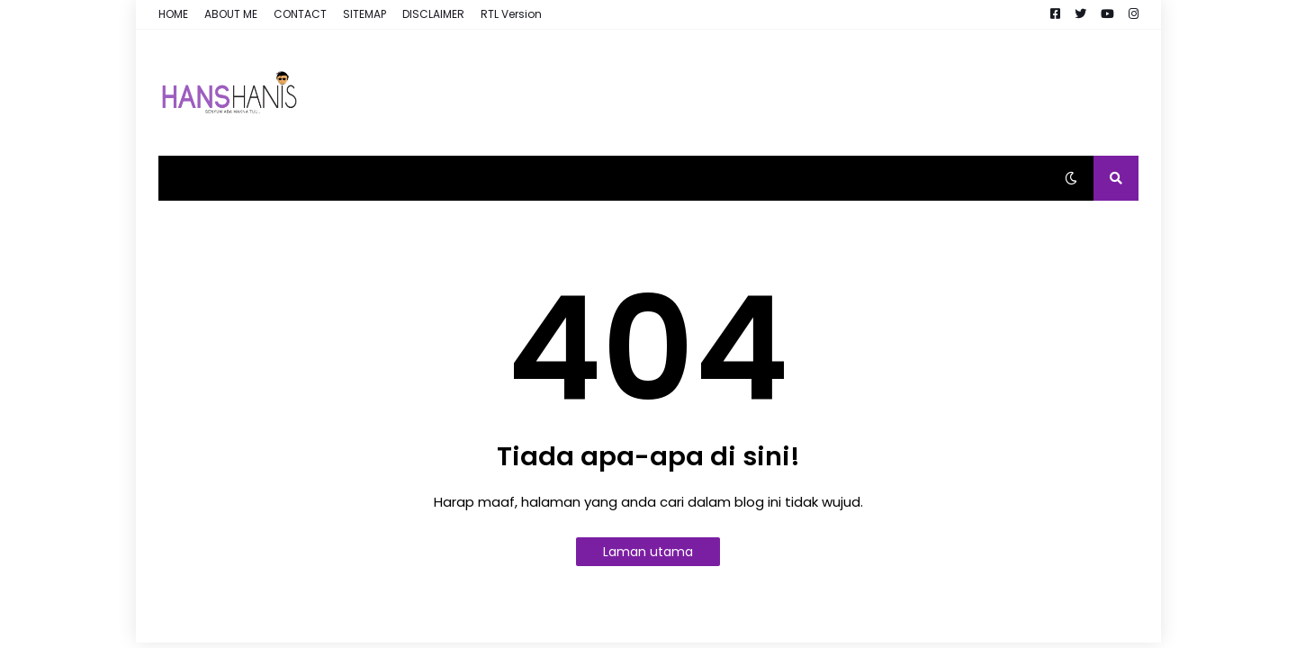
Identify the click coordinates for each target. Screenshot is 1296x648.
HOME (173, 14)
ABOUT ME (230, 14)
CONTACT (300, 14)
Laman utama (648, 552)
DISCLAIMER (433, 14)
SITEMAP (364, 14)
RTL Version (511, 14)
